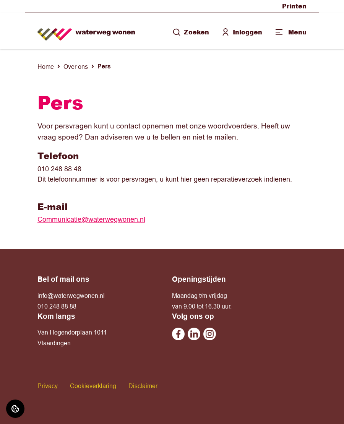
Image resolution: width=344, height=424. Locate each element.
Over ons (75, 66)
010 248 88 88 (56, 306)
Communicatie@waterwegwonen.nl (91, 219)
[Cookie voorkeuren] (15, 409)
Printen (294, 6)
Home (45, 66)
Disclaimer (142, 385)
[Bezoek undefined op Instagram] (209, 334)
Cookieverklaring (93, 385)
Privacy (47, 385)
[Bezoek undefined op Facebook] (178, 334)
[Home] (86, 31)
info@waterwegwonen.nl (71, 295)
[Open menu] (290, 32)
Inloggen (241, 32)
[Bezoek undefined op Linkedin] (194, 334)
